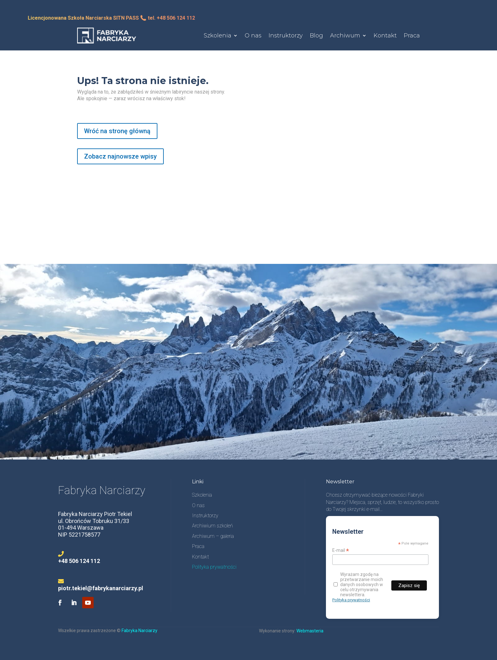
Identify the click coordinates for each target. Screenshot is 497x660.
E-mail (340, 550)
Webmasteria (309, 630)
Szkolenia (217, 35)
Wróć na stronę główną (117, 131)
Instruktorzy (285, 35)
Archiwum (345, 35)
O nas (253, 35)
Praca (412, 35)
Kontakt (385, 35)
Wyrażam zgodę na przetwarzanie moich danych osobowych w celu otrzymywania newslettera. (358, 584)
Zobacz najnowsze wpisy (120, 156)
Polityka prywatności (351, 600)
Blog (316, 35)
